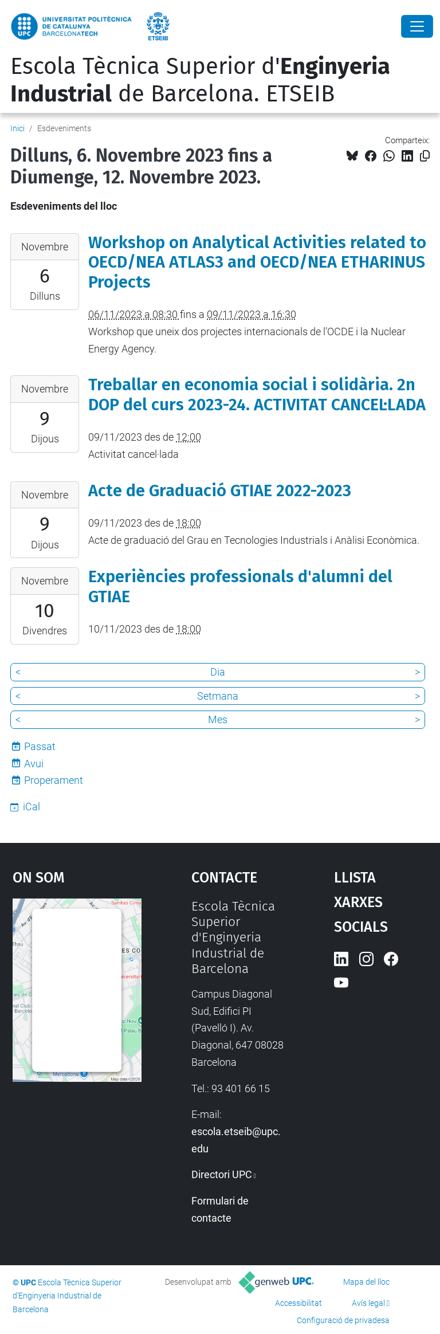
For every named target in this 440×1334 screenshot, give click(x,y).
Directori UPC (221, 1174)
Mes (217, 719)
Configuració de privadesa (343, 1320)
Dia (217, 672)
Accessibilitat (298, 1303)
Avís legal (368, 1303)
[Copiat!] (425, 156)
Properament (53, 780)
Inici (17, 128)
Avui (34, 764)
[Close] (417, 26)
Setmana (217, 696)
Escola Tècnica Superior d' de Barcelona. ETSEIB (200, 80)
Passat (40, 746)
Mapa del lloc (366, 1281)
